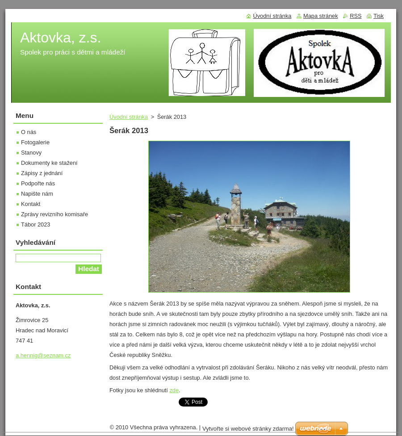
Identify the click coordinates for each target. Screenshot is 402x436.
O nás (28, 132)
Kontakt (30, 204)
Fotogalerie (35, 142)
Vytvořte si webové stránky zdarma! (248, 428)
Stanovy (31, 152)
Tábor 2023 (35, 224)
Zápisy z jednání (42, 173)
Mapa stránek (320, 16)
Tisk (378, 16)
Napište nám (37, 193)
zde (174, 390)
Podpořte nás (38, 183)
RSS (355, 16)
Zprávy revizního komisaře (54, 214)
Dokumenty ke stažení (49, 162)
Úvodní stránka (128, 116)
